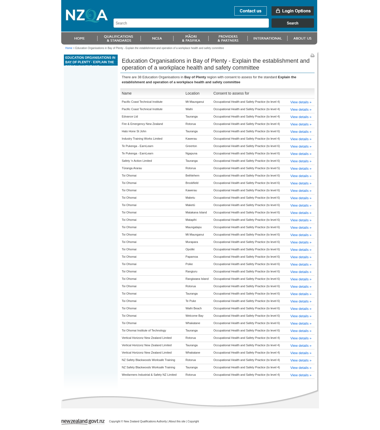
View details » (300, 102)
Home (69, 48)
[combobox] (216, 26)
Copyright (193, 421)
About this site (177, 421)
